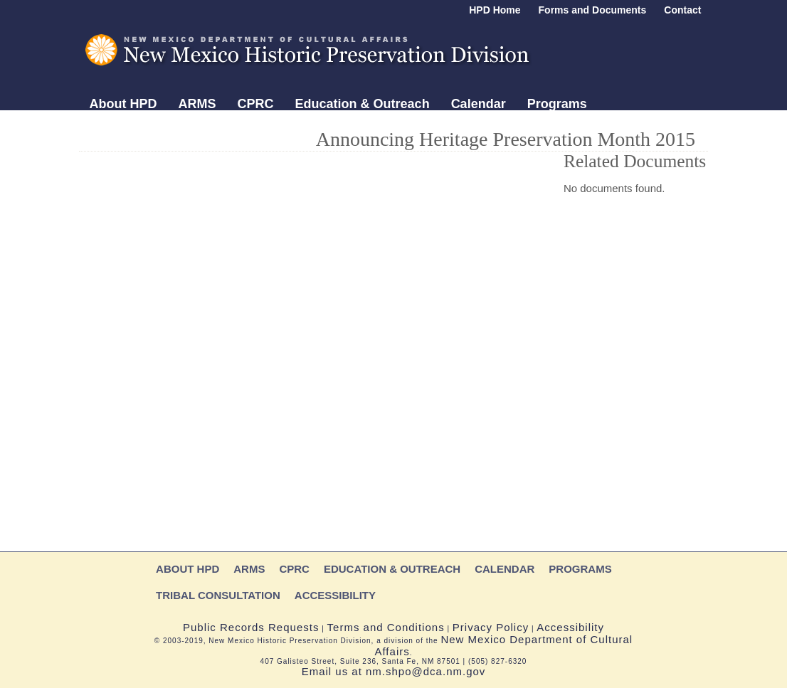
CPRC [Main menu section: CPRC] (256, 104)
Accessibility (570, 627)
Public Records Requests (251, 627)
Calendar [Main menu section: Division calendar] (478, 104)
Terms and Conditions (386, 627)
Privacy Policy (491, 627)
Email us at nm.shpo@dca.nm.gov (394, 671)
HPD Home (494, 10)
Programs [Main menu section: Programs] (557, 104)
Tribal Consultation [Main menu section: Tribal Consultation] (148, 127)
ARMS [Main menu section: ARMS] (197, 104)
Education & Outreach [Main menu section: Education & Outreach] (362, 104)
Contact (682, 10)
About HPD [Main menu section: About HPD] (123, 104)
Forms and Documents (593, 10)
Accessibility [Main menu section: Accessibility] (266, 127)
